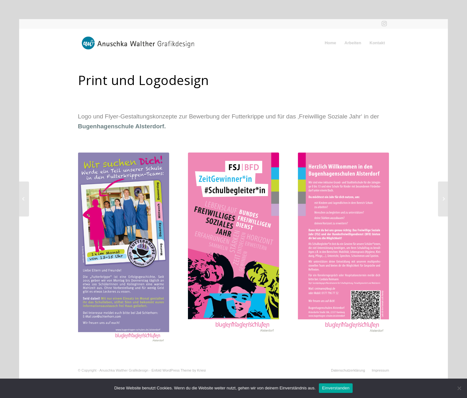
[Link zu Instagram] (384, 24)
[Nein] (459, 388)
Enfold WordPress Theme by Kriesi (178, 370)
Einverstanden (335, 388)
